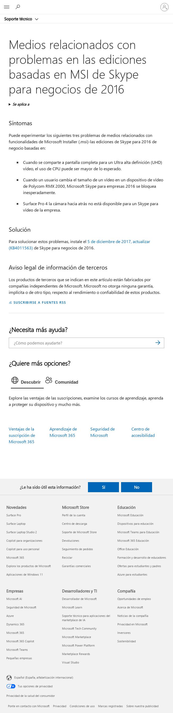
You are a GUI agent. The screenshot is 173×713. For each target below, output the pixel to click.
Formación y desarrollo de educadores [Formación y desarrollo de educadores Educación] (141, 557)
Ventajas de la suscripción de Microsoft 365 (22, 435)
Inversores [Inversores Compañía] (124, 633)
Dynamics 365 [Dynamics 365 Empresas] (15, 624)
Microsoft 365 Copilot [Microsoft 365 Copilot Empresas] (20, 641)
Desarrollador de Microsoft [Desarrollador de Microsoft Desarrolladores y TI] (79, 599)
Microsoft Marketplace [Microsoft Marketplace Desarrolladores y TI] (76, 637)
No (136, 487)
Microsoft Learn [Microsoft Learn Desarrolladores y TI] (72, 607)
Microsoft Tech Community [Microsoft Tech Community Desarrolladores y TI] (79, 628)
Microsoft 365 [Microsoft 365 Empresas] (15, 633)
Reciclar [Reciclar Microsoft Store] (67, 557)
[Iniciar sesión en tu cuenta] (164, 7)
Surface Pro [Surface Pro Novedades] (13, 515)
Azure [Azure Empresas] (10, 616)
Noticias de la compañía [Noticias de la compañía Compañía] (132, 616)
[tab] (27, 381)
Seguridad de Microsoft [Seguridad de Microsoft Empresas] (21, 607)
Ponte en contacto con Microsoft (29, 706)
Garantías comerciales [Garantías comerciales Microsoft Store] (76, 566)
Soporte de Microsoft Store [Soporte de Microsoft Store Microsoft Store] (79, 532)
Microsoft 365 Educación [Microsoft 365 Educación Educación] (133, 540)
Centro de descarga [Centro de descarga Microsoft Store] (74, 524)
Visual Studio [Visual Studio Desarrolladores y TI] (70, 662)
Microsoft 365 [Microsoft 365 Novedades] (15, 557)
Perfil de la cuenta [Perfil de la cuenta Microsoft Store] (73, 515)
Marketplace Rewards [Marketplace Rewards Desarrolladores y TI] (76, 654)
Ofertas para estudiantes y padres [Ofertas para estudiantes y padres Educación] (139, 566)
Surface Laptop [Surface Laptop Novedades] (15, 524)
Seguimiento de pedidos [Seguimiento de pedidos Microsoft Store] (77, 549)
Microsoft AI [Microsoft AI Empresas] (14, 599)
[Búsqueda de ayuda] (18, 7)
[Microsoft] (86, 4)
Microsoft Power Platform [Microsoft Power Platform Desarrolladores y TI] (78, 645)
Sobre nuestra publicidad (142, 706)
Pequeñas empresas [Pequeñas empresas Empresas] (19, 658)
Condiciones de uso (82, 706)
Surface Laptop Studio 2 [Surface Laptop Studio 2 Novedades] (21, 532)
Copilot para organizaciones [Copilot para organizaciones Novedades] (24, 540)
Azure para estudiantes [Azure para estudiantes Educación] (132, 574)
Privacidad (59, 706)
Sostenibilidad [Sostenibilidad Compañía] (126, 641)
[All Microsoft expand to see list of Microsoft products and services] (6, 7)
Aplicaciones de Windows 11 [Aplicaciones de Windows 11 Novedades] (24, 574)
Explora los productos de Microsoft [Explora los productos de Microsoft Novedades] (28, 566)
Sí (103, 487)
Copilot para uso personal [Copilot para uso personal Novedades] (22, 549)
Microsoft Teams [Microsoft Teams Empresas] (17, 650)
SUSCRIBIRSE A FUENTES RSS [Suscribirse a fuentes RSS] (40, 302)
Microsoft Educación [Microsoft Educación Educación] (130, 515)
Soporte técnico (18, 18)
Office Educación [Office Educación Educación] (128, 549)
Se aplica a (20, 104)
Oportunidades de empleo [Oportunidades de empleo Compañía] (134, 599)
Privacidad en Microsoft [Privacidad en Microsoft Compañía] (132, 624)
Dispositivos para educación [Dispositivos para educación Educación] (135, 524)
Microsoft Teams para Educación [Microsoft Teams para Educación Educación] (138, 532)
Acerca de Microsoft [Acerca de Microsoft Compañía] (130, 607)
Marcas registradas (110, 706)
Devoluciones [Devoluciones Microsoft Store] (70, 540)
